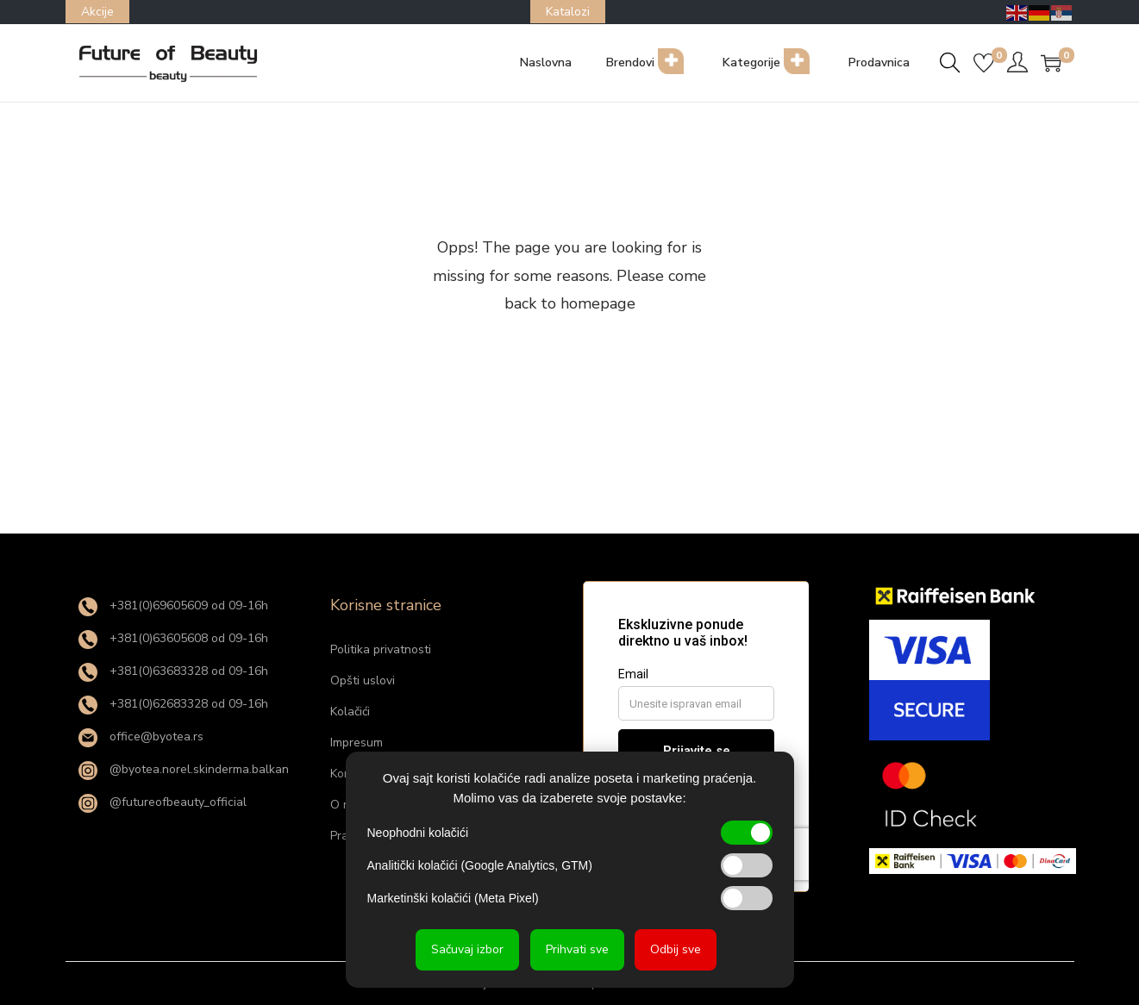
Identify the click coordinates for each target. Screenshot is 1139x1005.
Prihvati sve (577, 949)
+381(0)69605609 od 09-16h (173, 605)
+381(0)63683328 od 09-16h (173, 671)
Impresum (356, 742)
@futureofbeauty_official (162, 802)
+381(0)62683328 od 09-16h (173, 704)
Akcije (97, 11)
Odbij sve (675, 949)
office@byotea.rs (140, 736)
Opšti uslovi (362, 680)
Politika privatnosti (380, 649)
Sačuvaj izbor (467, 949)
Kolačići (350, 711)
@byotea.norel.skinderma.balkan (183, 769)
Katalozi (568, 11)
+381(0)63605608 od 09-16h (173, 638)
